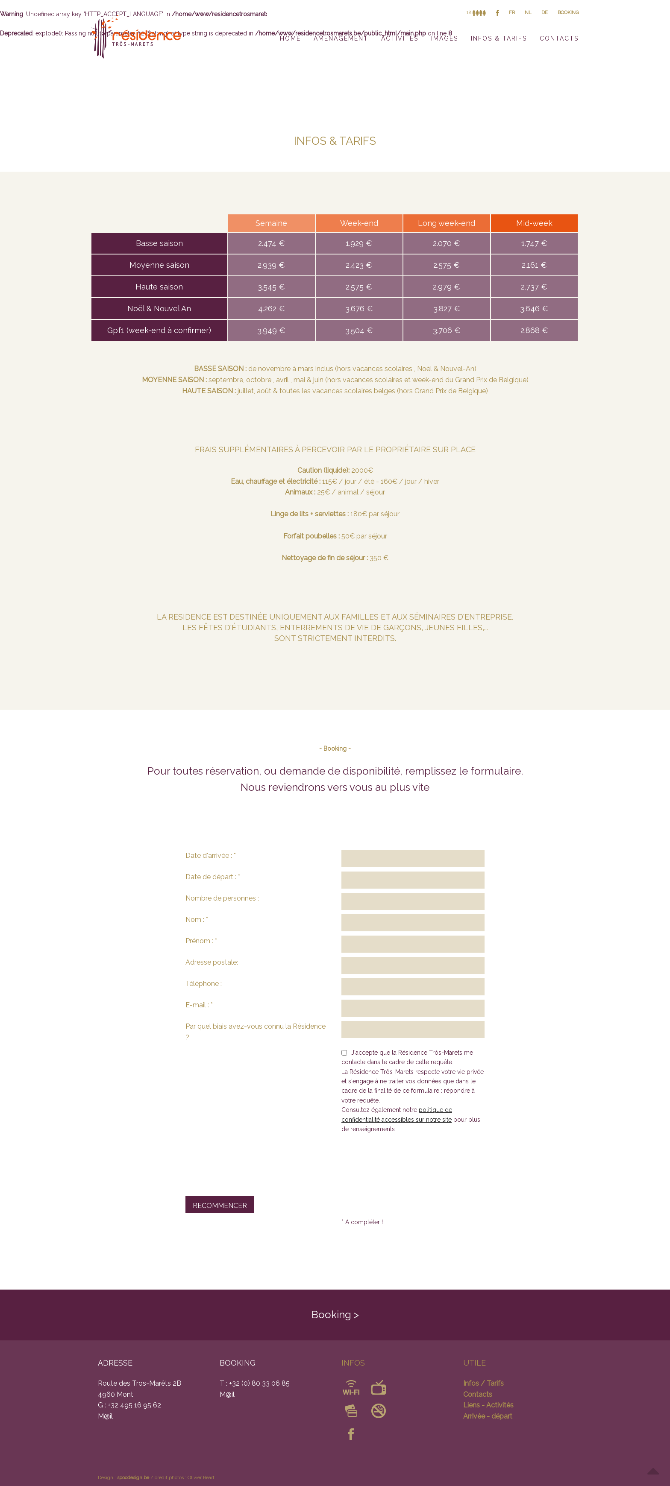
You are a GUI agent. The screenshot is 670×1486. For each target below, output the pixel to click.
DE (544, 12)
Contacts (477, 1394)
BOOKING (568, 12)
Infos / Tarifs (483, 1383)
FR (512, 12)
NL (528, 12)
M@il (105, 1416)
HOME (290, 38)
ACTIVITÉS (399, 38)
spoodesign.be (133, 1477)
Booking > (335, 1314)
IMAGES (444, 38)
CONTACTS (559, 38)
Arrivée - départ (487, 1416)
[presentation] (250, 1160)
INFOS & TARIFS (499, 38)
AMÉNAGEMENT (341, 38)
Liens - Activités (488, 1405)
